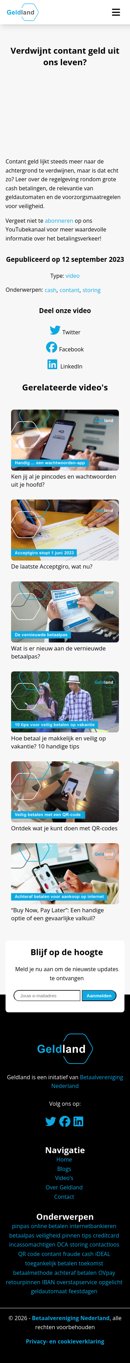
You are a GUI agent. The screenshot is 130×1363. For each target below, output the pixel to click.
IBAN (48, 1282)
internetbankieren (93, 1226)
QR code (29, 1254)
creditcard (106, 1235)
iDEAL (102, 1254)
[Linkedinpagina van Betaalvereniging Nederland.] (78, 1123)
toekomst (91, 1263)
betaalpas (21, 1235)
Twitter (65, 330)
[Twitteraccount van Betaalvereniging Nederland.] (50, 1123)
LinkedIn (65, 364)
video (72, 276)
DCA (62, 1244)
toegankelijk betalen (51, 1263)
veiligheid (48, 1235)
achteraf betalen (75, 1273)
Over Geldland (64, 1187)
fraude (71, 1254)
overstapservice (77, 1282)
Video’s (64, 1178)
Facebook (65, 347)
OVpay (106, 1273)
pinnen (71, 1235)
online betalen (49, 1226)
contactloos (104, 1244)
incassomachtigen (32, 1244)
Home (64, 1159)
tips (86, 1235)
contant (69, 290)
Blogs (64, 1169)
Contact (64, 1197)
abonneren (59, 220)
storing (92, 290)
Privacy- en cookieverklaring (65, 1341)
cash (51, 290)
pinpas (20, 1226)
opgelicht (110, 1282)
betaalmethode (33, 1273)
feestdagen (83, 1291)
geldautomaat (49, 1291)
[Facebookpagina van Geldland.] (64, 1123)
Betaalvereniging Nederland (71, 1318)
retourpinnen (23, 1282)
